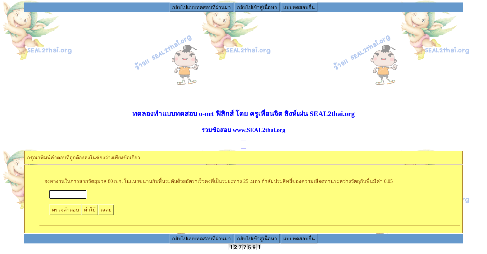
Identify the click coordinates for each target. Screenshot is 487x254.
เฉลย (106, 209)
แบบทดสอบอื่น (299, 7)
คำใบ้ (90, 209)
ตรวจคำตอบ (65, 209)
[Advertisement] (243, 56)
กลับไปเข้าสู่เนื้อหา (257, 7)
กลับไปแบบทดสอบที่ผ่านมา (201, 7)
